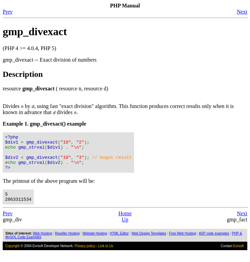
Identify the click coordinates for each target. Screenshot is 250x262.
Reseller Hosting (67, 242)
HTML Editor (119, 242)
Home (124, 222)
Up (125, 229)
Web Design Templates (148, 242)
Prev (7, 12)
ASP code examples (214, 242)
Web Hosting (42, 242)
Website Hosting (94, 242)
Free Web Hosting (182, 242)
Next (242, 12)
